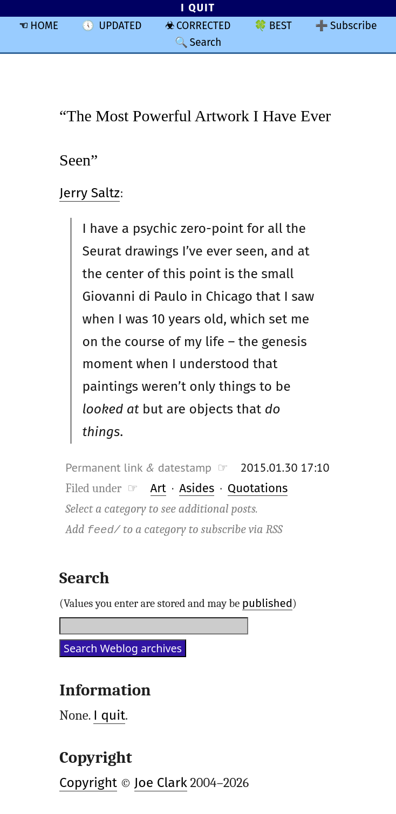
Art (158, 488)
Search (205, 42)
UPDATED (120, 25)
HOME (44, 25)
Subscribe (353, 25)
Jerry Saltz (89, 193)
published (267, 603)
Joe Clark (160, 783)
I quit (109, 715)
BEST (280, 25)
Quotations (258, 488)
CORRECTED (203, 25)
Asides (196, 488)
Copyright (88, 783)
